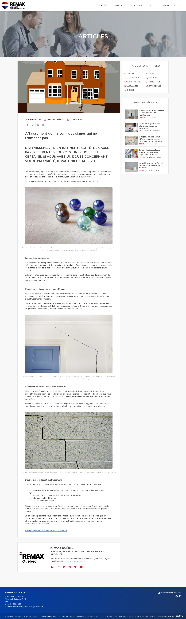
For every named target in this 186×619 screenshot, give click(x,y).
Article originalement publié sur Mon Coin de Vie (46, 531)
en (180, 5)
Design (129, 90)
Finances (152, 74)
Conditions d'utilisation (138, 616)
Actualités (131, 86)
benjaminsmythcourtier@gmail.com (28, 607)
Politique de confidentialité (116, 616)
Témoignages (135, 5)
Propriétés (103, 5)
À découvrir (132, 78)
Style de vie (153, 86)
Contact (166, 5)
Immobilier (152, 78)
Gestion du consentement (160, 616)
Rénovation (33, 120)
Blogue (118, 5)
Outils (152, 5)
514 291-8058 (15, 604)
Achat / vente (133, 82)
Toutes (129, 74)
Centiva (179, 616)
